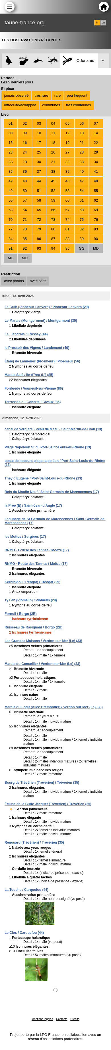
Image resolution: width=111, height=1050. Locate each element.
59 (53, 200)
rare (57, 95)
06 (82, 123)
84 (11, 239)
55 (96, 191)
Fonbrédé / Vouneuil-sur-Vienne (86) (34, 388)
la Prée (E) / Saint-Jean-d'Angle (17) (33, 505)
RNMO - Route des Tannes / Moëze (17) (36, 564)
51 (39, 191)
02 (25, 123)
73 (53, 219)
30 (39, 162)
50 (25, 191)
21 (82, 143)
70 (11, 219)
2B (24, 162)
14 (96, 133)
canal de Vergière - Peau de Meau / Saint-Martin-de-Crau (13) (53, 429)
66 (53, 210)
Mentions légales (42, 1019)
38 (53, 171)
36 (25, 171)
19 (67, 143)
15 (11, 143)
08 (11, 133)
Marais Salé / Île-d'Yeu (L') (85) (29, 375)
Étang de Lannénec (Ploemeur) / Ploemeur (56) (42, 361)
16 (25, 143)
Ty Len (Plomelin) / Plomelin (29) (31, 600)
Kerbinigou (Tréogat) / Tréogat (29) (32, 582)
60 (67, 200)
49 (11, 191)
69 (96, 210)
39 (67, 171)
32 (67, 162)
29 (96, 152)
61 (82, 200)
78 (25, 229)
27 (67, 152)
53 (67, 191)
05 (67, 123)
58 (39, 200)
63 (11, 210)
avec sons (38, 281)
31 (53, 162)
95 (67, 248)
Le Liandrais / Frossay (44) (26, 334)
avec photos (14, 281)
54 (82, 191)
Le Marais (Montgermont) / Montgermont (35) (41, 321)
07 (96, 123)
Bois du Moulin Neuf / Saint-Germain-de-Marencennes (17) (52, 492)
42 (11, 181)
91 (11, 248)
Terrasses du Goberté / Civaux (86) (33, 402)
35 (11, 171)
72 (39, 219)
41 (96, 171)
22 (96, 143)
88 (67, 239)
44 (39, 181)
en (103, 22)
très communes (78, 105)
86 (39, 239)
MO (25, 258)
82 (82, 229)
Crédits (74, 1019)
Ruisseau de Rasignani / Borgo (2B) (33, 627)
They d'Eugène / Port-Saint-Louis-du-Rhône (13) (43, 478)
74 (67, 219)
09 (25, 133)
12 (67, 133)
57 (25, 200)
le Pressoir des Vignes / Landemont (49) (37, 348)
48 (96, 181)
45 (53, 181)
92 (25, 248)
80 (53, 229)
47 (82, 181)
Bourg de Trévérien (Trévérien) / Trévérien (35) (42, 783)
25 (39, 152)
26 (53, 152)
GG (82, 248)
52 (53, 191)
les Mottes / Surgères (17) (25, 537)
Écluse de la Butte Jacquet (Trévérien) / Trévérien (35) (48, 804)
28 (82, 152)
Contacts (61, 1019)
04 (53, 123)
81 (67, 229)
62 (96, 200)
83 (96, 229)
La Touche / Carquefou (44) (26, 890)
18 (53, 143)
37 (39, 171)
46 (67, 181)
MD (96, 248)
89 (82, 239)
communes (51, 105)
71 (25, 219)
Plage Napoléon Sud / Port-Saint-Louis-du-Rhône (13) (48, 447)
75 (82, 219)
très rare (41, 95)
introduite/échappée (20, 105)
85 (25, 239)
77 (11, 229)
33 (82, 162)
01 (11, 123)
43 (25, 181)
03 (39, 123)
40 (82, 171)
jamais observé (16, 95)
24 (25, 152)
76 (96, 219)
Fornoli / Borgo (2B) (21, 614)
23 (11, 152)
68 (82, 210)
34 (96, 162)
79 (39, 229)
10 (39, 133)
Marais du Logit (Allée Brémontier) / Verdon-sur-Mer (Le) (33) (54, 707)
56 (11, 200)
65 (39, 210)
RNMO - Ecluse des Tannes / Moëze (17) (37, 550)
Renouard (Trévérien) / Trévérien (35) (34, 842)
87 (53, 239)
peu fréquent (77, 95)
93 (39, 248)
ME (10, 258)
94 (53, 248)
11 (53, 133)
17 (39, 143)
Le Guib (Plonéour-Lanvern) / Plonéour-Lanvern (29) (47, 307)
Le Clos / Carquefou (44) (24, 933)
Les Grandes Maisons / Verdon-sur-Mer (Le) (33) (43, 641)
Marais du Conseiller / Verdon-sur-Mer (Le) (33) (42, 664)
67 (67, 210)
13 (82, 133)
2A (10, 162)
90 (96, 239)
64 (25, 210)
